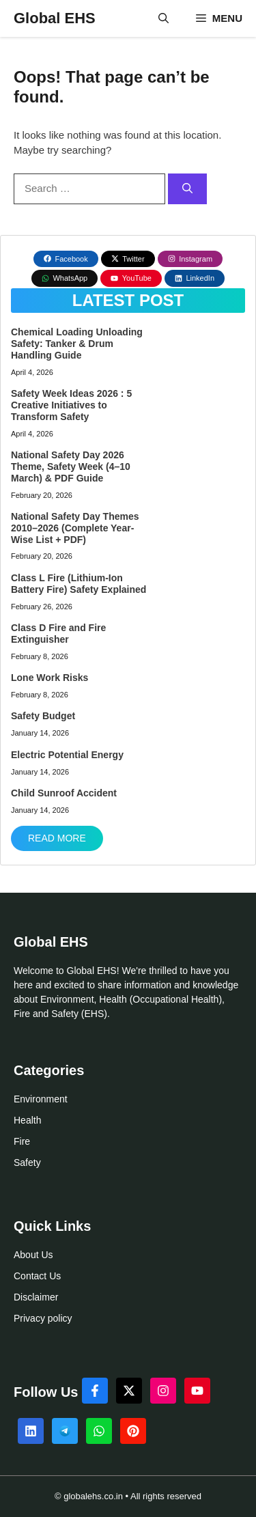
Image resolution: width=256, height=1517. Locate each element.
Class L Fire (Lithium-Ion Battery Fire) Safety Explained (78, 583)
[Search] (187, 188)
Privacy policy (43, 1318)
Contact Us (37, 1275)
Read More (57, 838)
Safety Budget (43, 715)
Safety (27, 1162)
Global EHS (55, 18)
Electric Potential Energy (67, 754)
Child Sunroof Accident (64, 793)
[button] (163, 18)
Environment (41, 1099)
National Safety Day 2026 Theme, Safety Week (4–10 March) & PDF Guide (70, 466)
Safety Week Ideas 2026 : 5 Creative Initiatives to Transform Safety (71, 405)
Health (27, 1120)
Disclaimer (36, 1297)
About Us (33, 1254)
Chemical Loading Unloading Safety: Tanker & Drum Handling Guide (77, 343)
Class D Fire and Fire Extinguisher (58, 633)
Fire (22, 1141)
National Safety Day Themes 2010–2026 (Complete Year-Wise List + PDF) (75, 528)
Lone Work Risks (49, 677)
